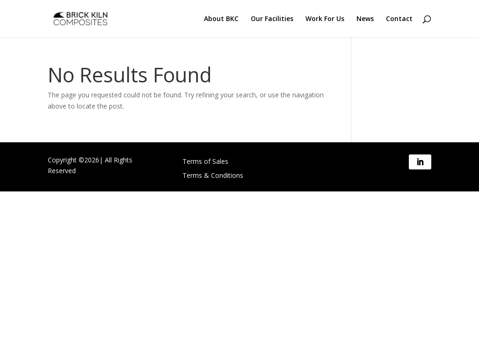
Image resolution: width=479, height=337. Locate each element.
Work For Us (324, 19)
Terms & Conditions (212, 176)
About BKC (221, 19)
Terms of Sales (205, 162)
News (365, 19)
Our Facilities (272, 19)
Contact (399, 19)
